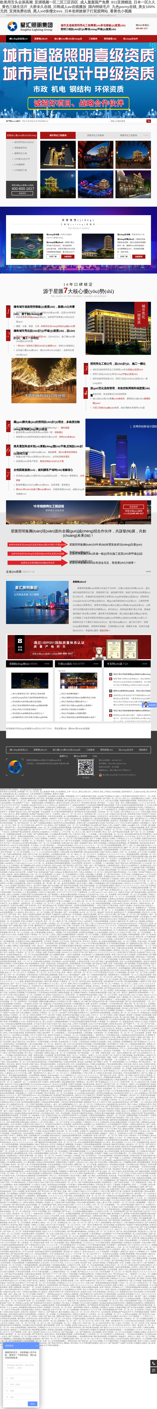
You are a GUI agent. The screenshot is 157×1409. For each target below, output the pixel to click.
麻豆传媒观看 (49, 1325)
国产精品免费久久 (101, 1167)
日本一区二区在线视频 (141, 932)
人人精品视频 (108, 863)
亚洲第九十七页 (36, 1122)
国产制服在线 (122, 1180)
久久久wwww (12, 1307)
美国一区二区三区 (82, 1339)
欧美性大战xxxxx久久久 (66, 870)
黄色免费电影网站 (124, 928)
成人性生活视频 (112, 801)
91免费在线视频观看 (134, 946)
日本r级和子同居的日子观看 (66, 1046)
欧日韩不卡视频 (40, 885)
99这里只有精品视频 (72, 1057)
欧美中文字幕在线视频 (123, 1055)
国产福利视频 (130, 964)
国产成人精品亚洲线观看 (135, 1001)
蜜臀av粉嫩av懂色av (47, 1001)
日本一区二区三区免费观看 (41, 874)
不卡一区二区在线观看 (45, 943)
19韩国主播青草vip (38, 977)
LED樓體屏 (19, 164)
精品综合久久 (58, 995)
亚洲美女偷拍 (16, 1160)
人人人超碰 (19, 981)
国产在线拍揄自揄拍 (114, 883)
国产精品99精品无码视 (16, 1247)
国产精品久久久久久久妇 (88, 1272)
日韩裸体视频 (21, 939)
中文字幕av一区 (17, 1249)
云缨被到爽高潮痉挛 (38, 1028)
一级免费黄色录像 (80, 1129)
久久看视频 (97, 863)
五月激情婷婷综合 (64, 1314)
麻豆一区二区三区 (135, 1169)
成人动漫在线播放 (55, 1178)
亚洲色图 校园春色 (93, 1028)
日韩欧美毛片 (92, 966)
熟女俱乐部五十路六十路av (126, 1104)
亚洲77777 (40, 1151)
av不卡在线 (142, 852)
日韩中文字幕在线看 (47, 892)
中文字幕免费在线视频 (116, 943)
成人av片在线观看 (50, 1010)
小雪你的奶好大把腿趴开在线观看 (92, 1042)
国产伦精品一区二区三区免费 (85, 977)
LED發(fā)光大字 (22, 159)
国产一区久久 (16, 984)
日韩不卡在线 (63, 819)
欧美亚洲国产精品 (68, 1247)
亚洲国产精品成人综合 (18, 812)
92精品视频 (26, 1180)
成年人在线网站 (13, 894)
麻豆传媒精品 (64, 1312)
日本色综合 (67, 1319)
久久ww (153, 1176)
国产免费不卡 (45, 968)
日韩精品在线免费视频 (117, 843)
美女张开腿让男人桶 (128, 970)
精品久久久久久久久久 (10, 937)
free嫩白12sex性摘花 (64, 950)
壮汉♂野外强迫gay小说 (47, 905)
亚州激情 (112, 1030)
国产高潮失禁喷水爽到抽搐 (38, 1068)
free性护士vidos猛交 (64, 1156)
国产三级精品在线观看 (48, 1218)
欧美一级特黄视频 (75, 1307)
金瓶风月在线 (25, 1109)
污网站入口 (35, 1225)
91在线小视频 (150, 1278)
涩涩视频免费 (93, 879)
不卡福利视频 (120, 972)
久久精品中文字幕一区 (39, 1026)
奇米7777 (4, 899)
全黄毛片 (135, 1267)
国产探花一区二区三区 (51, 1339)
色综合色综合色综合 (62, 1106)
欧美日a (119, 1325)
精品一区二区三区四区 (50, 988)
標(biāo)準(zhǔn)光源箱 (79, 728)
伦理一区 (145, 934)
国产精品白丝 (128, 1193)
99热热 (35, 970)
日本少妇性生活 (108, 1028)
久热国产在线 (32, 872)
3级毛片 (78, 1095)
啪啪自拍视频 (128, 1129)
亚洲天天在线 (66, 977)
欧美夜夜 (120, 899)
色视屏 (117, 1147)
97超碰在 (79, 1144)
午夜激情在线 (16, 1133)
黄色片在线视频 (100, 843)
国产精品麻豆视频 (138, 892)
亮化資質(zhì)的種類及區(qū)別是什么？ (28, 713)
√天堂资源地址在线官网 (47, 993)
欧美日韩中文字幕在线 (119, 816)
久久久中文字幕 (95, 1310)
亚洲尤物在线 (62, 964)
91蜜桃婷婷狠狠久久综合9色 (80, 1086)
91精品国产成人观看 (69, 843)
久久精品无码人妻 (142, 1082)
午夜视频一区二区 (28, 841)
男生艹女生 (91, 1227)
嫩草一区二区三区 (131, 848)
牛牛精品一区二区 (130, 1323)
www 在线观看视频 (31, 821)
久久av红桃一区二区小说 (68, 1236)
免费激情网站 (76, 1073)
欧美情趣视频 (124, 968)
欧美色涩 (87, 863)
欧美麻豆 (68, 1066)
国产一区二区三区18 (82, 1321)
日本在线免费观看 (39, 816)
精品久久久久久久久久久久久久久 (91, 801)
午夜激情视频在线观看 (119, 819)
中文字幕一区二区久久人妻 (74, 832)
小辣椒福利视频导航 (27, 798)
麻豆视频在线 (53, 1227)
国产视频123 (19, 1196)
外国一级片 (47, 1193)
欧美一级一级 (20, 1129)
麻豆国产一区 (140, 1193)
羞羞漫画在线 (128, 1022)
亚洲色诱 (91, 1319)
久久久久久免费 (87, 957)
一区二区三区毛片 (73, 1225)
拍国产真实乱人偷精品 (109, 852)
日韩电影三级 (79, 1156)
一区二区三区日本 (105, 977)
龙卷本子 (4, 812)
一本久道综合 (82, 1178)
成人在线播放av (141, 1093)
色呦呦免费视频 (6, 1019)
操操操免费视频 (99, 908)
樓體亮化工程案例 (128, 135)
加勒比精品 (140, 957)
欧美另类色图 (103, 1120)
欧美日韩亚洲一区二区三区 (50, 1319)
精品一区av (59, 957)
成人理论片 (10, 939)
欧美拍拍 (141, 1321)
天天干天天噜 (74, 1167)
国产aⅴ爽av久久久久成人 (49, 984)
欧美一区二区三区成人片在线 (124, 1173)
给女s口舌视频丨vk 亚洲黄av (69, 1256)
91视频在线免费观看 (19, 999)
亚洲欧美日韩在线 (132, 1028)
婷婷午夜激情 (96, 1193)
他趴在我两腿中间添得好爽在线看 (120, 1198)
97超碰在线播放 (79, 1319)
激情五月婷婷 (124, 892)
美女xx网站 (142, 876)
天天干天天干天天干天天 (67, 892)
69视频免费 (128, 1006)
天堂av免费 (81, 1202)
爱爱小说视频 (24, 1225)
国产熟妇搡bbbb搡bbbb (77, 1231)
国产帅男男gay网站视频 (114, 807)
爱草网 (126, 1214)
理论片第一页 (13, 932)
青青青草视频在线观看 (32, 1231)
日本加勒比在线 (36, 997)
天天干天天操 (71, 948)
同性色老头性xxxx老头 (108, 919)
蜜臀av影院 (121, 1037)
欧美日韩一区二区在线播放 (57, 1151)
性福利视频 (144, 1019)
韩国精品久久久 (125, 919)
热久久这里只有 (80, 850)
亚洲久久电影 (37, 1316)
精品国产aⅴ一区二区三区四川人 (98, 868)
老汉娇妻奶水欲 (54, 999)
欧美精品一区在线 (44, 841)
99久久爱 (130, 1118)
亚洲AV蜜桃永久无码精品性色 (111, 917)
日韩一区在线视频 (62, 1113)
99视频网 (52, 1189)
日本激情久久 (44, 1048)
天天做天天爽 (133, 1122)
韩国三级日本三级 (7, 1149)
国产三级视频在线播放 (43, 823)
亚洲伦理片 (69, 1269)
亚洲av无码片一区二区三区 (12, 948)
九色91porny (33, 1077)
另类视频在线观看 (142, 1312)
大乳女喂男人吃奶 (57, 1216)
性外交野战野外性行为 (60, 1097)
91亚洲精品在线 (113, 1035)
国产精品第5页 (145, 1062)
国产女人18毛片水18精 (107, 914)
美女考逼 (53, 1198)
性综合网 (86, 1051)
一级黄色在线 (37, 1214)
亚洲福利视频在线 (7, 796)
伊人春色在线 (25, 1211)
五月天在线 (50, 870)
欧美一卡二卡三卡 (117, 897)
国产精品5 (58, 910)
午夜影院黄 (104, 879)
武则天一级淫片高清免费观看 (37, 1289)
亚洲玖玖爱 (81, 823)
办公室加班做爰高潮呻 (29, 1017)
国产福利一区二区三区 (112, 798)
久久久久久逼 (103, 814)
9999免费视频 (134, 934)
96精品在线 (122, 1296)
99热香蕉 (131, 814)
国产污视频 (13, 926)
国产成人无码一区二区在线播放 (56, 908)
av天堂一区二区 (93, 997)
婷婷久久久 (129, 1093)
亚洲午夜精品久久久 (112, 1071)
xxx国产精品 (42, 1178)
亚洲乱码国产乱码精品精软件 (140, 1265)
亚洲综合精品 (9, 1044)
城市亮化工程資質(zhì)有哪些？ (74, 709)
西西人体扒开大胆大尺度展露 (124, 955)
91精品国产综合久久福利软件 (81, 921)
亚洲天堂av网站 (17, 905)
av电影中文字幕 (103, 1091)
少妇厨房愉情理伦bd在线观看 (116, 1140)
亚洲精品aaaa (109, 876)
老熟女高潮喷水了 (107, 999)
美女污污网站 (99, 827)
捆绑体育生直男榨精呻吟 (139, 993)
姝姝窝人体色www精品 (50, 1075)
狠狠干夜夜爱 (132, 1019)
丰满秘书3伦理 (101, 1274)
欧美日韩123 (125, 1057)
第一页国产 (52, 1236)
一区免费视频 (45, 1077)
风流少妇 (96, 1316)
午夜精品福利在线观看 (140, 888)
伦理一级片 (27, 1332)
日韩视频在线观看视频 (58, 1187)
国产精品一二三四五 (106, 803)
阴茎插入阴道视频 (55, 1330)
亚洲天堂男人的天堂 (126, 937)
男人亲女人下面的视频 (34, 1053)
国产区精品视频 (111, 959)
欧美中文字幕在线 (43, 865)
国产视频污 (98, 1062)
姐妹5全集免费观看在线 (72, 1135)
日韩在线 (118, 908)
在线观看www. (50, 1200)
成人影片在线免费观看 (66, 1147)
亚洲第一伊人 (94, 1017)
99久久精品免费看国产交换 (112, 1298)
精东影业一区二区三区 (33, 809)
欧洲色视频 (147, 1015)
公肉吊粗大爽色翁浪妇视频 (123, 957)
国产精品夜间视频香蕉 (23, 1060)
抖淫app (81, 894)
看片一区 (127, 1153)
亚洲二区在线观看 (56, 1066)
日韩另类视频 (13, 930)
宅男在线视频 (120, 990)
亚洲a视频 (124, 821)
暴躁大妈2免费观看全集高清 (61, 1006)
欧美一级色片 (67, 972)
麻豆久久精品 (143, 1341)
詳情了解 (53, 257)
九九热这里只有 (92, 894)
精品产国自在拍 (121, 863)
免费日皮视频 (79, 1066)
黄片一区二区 (49, 921)
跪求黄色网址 (139, 1055)
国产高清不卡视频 (134, 1037)
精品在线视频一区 (112, 870)
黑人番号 (91, 1082)
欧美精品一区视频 (74, 1068)
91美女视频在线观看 (118, 1122)
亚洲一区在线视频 (59, 1030)
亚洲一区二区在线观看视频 (43, 1046)
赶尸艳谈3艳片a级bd (111, 1109)
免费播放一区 (115, 861)
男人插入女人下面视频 (146, 1004)
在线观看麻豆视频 (34, 1169)
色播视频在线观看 (14, 834)
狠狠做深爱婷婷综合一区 (35, 910)
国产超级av (144, 990)
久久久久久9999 (35, 908)
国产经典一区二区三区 (83, 972)
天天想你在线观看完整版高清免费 (38, 948)
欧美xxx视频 (121, 999)
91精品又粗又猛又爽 (118, 814)
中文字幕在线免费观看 (100, 821)
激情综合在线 (71, 1238)
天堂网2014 (20, 941)
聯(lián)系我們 (80, 756)
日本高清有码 (75, 1026)
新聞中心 (63, 756)
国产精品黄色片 (102, 946)
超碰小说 (87, 1316)
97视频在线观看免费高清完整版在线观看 (82, 1200)
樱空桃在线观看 (100, 1336)
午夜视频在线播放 (58, 1265)
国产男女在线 (43, 1191)
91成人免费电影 (42, 819)
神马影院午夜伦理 (89, 803)
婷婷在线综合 (55, 1135)
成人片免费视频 (54, 1211)
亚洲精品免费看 (95, 798)
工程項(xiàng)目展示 (78, 224)
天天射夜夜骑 (31, 993)
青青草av (133, 1135)
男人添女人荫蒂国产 (51, 1296)
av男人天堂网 (101, 848)
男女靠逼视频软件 (32, 964)
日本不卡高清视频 (39, 1211)
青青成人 (120, 1028)
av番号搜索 (39, 1051)
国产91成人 (142, 870)
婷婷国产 (53, 819)
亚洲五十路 (136, 959)
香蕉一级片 (120, 803)
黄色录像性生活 (107, 841)
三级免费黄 (88, 1033)
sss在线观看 (131, 897)
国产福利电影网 (33, 850)
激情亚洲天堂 (15, 1252)
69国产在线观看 (75, 1084)
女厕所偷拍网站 (73, 1220)
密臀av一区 (15, 838)
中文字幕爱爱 (136, 1249)
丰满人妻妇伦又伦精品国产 (39, 888)
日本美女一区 (94, 1314)
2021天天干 (76, 803)
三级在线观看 (85, 1100)
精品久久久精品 (70, 910)
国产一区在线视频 (71, 912)
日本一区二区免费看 (108, 894)
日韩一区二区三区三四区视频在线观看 (73, 838)
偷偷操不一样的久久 (108, 1133)
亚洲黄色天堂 (60, 990)
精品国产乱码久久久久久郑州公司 (44, 805)
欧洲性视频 (60, 1220)
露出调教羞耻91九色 (143, 948)
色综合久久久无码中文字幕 (135, 883)
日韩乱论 (129, 1189)
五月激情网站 (57, 888)
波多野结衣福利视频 (71, 1015)
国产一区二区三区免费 (9, 1269)
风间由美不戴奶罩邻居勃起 (116, 872)
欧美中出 (3, 979)
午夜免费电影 (58, 948)
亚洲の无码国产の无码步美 (32, 921)
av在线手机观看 (69, 961)
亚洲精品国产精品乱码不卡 (123, 1312)
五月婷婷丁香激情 (51, 941)
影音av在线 (57, 865)
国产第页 (41, 798)
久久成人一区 (145, 1274)
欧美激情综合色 (20, 1055)
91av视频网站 (146, 1080)
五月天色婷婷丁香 (12, 1243)
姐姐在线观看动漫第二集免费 (141, 1127)
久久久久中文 (111, 926)
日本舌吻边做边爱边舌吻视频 (91, 1140)
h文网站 (10, 883)
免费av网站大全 (115, 1162)
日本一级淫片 (122, 993)
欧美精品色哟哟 (28, 899)
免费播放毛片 (141, 908)
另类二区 (130, 999)
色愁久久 (78, 1252)
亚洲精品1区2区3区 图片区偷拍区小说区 (53, 1258)
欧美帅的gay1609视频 (57, 1185)
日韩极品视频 (139, 1189)
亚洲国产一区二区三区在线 (124, 1202)
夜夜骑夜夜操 (113, 1048)
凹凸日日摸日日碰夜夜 (130, 823)
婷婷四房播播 (118, 1062)
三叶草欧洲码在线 (116, 1004)
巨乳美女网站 (68, 1164)
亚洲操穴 (39, 1133)
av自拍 (111, 1307)
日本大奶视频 (150, 1169)
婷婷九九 (148, 821)
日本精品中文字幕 (64, 1001)
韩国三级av (34, 1064)
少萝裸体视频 (101, 899)
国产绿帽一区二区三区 (17, 801)
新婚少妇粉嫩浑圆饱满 (66, 934)
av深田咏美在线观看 (8, 1319)
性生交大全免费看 (128, 870)
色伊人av (123, 961)
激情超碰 (110, 1104)
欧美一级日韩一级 (136, 821)
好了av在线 (99, 870)
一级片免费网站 (87, 1276)
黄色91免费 (24, 1156)
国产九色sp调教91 (23, 1013)
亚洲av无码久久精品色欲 (39, 917)
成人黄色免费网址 (79, 1305)
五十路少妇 (144, 890)
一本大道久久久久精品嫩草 (14, 1169)
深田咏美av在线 (115, 1024)
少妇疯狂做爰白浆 (24, 830)
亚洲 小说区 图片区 (13, 1296)
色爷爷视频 (74, 908)
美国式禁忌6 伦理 (145, 801)
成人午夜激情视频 (38, 932)
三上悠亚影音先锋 (34, 1082)
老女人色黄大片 (76, 979)
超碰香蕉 (133, 930)
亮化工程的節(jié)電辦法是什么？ (74, 701)
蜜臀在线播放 (131, 803)
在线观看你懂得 (28, 1234)
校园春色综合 (103, 1164)
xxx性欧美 (84, 1310)
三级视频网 (47, 919)
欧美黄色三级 (135, 1120)
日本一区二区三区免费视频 (78, 825)
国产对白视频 (53, 885)
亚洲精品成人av (116, 890)
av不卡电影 (28, 834)
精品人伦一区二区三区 (69, 1209)
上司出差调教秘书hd (67, 1245)
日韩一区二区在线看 (128, 852)
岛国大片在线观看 (34, 883)
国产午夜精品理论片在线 (35, 1245)
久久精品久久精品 (39, 1185)
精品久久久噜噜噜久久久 (132, 1111)
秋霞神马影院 (14, 868)
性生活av (123, 1316)
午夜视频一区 (100, 874)
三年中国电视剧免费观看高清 (44, 856)
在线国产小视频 (119, 825)
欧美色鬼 (113, 1176)
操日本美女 (150, 1046)
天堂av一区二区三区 (102, 1207)
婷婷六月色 (123, 1135)
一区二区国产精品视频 (48, 879)
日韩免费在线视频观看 (38, 999)
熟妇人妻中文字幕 (26, 926)
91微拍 (45, 1082)
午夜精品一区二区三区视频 (88, 934)
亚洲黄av (103, 1307)
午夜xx (81, 872)
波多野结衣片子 (65, 805)
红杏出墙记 (142, 1256)
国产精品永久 (25, 986)
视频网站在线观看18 (88, 1236)
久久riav (22, 1022)
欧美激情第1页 (56, 1289)
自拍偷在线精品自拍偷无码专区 (27, 1113)
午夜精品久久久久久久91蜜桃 (129, 838)
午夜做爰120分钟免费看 (17, 1071)
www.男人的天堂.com (18, 928)
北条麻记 (76, 1138)
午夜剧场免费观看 (111, 850)
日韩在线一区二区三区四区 (109, 812)
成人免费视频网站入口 (68, 1104)
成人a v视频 (83, 959)
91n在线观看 (112, 1269)
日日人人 (123, 1048)
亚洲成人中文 (143, 970)
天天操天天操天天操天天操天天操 (47, 1024)
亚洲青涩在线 (102, 1220)
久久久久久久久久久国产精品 (61, 1196)
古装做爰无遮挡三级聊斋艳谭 (111, 836)
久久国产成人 (37, 1109)
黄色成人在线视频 (85, 1062)
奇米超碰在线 (76, 819)
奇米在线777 (69, 1091)
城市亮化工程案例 (58, 135)
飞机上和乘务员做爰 (36, 939)
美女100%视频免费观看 (27, 827)
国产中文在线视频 (72, 841)
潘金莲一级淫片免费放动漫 (18, 874)
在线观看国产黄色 (49, 1205)
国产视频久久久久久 (29, 1256)
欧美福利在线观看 (7, 1097)
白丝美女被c (101, 901)
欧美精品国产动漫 (46, 872)
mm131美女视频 (115, 1153)
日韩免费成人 (60, 1033)
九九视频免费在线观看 (59, 834)
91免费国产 (146, 1028)
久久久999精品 (13, 865)
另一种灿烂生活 (79, 966)
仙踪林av (34, 1048)
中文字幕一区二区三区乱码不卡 (87, 1254)
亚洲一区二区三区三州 (67, 1142)
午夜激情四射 (107, 1097)
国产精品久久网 (105, 825)
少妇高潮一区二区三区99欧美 (39, 1129)
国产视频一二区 (137, 1102)
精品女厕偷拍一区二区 (23, 995)
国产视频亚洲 (72, 928)
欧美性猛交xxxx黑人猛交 (83, 827)
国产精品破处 (12, 798)
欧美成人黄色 (14, 899)
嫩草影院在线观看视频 (147, 1086)
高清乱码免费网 (49, 1131)
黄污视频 (140, 1278)
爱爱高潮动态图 (119, 1187)
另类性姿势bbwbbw (24, 957)
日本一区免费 (141, 825)
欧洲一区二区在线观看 (36, 1301)
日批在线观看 (132, 990)
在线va (110, 901)
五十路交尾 (5, 1026)
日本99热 (54, 1042)
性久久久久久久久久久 (73, 798)
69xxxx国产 (146, 959)
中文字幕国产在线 (7, 1176)
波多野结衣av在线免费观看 (64, 823)
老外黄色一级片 (105, 1187)
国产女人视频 (149, 943)
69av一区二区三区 (18, 1173)
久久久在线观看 (102, 1252)
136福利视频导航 (72, 957)
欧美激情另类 (28, 876)
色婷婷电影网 (119, 1211)
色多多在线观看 (70, 959)
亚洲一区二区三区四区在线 (23, 825)
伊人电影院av (83, 1048)
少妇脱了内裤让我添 (147, 809)
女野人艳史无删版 (127, 879)
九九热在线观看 (79, 809)
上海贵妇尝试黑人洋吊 (132, 830)
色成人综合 (67, 1024)
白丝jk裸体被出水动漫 (134, 807)
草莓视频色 (70, 796)
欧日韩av (75, 1343)
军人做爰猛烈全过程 (134, 943)
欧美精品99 (64, 1042)
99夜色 (93, 897)
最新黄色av (65, 1260)
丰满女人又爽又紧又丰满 (143, 919)
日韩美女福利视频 (116, 1001)
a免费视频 (150, 1189)
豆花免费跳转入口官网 (75, 874)
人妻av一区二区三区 (77, 856)
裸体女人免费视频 (108, 997)
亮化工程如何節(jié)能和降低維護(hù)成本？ (78, 717)
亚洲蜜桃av (92, 856)
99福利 (12, 1323)
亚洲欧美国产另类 (117, 1189)
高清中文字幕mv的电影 (79, 937)
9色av (85, 798)
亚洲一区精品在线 (48, 964)
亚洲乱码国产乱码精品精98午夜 (34, 894)
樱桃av (67, 1343)
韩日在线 (11, 1064)
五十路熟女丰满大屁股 (103, 1073)
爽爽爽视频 (16, 876)
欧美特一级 (96, 941)
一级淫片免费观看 (73, 955)
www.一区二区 (44, 827)
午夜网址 (57, 814)
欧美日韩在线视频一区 (89, 885)
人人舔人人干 (127, 1077)
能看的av (68, 859)
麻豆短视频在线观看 (139, 1160)
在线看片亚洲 (23, 934)
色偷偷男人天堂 (38, 1115)
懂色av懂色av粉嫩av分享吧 (31, 1321)
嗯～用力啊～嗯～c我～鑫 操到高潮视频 (59, 883)
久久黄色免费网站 (30, 892)
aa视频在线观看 (48, 1305)
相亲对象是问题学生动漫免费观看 (65, 930)
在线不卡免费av (126, 905)
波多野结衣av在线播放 (87, 910)
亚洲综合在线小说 (66, 879)
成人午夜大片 (97, 1339)
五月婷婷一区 (25, 1115)
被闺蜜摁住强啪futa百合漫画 (30, 1307)
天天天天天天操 (54, 972)
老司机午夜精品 (128, 1071)
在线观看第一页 (109, 1089)
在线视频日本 (34, 1135)
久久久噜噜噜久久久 (69, 1075)
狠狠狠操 (144, 848)
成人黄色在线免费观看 (92, 1068)
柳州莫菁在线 (36, 1010)
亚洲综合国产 (46, 1008)
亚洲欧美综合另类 (70, 872)
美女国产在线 (86, 1263)
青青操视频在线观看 (64, 1334)
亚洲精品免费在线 (86, 1274)
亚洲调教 (151, 930)
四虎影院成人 (107, 1182)
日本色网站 (4, 1252)
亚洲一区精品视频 (115, 964)
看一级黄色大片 (22, 1149)
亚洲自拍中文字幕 (108, 1037)
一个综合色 (5, 832)
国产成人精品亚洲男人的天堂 (66, 1080)
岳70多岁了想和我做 (141, 928)
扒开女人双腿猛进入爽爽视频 (62, 1144)
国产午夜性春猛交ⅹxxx (27, 1095)
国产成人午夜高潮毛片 (55, 1111)
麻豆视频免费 (57, 848)
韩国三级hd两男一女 (85, 870)
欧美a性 (153, 934)
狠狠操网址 (91, 1202)
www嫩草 (131, 825)
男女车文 (145, 912)
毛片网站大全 (72, 1127)
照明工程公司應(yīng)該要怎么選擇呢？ (77, 705)
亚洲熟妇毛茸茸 (145, 1104)
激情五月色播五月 (55, 1035)
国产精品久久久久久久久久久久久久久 (101, 952)
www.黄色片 (32, 1042)
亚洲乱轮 (105, 986)
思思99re (35, 832)
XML (95, 756)
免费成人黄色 (22, 1135)
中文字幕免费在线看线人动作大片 (125, 1091)
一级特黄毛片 (100, 1035)
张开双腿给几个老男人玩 (26, 796)
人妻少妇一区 (133, 1095)
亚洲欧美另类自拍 (123, 1113)
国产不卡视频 (95, 838)
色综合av (107, 1051)
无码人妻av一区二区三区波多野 (13, 1301)
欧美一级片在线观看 (115, 1142)
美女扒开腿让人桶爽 (84, 883)
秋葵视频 (3, 932)
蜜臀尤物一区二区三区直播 (132, 986)
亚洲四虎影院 (102, 1176)
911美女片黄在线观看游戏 (74, 848)
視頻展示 (143, 750)
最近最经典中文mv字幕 (109, 970)
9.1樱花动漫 (115, 986)
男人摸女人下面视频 (112, 1185)
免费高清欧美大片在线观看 (78, 968)
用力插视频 (27, 1339)
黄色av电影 (5, 861)
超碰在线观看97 (79, 805)
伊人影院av (49, 825)
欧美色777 (152, 1332)
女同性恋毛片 (103, 816)
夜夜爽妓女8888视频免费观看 (58, 863)
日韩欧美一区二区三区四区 (99, 1260)
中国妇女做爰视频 (137, 827)
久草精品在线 (119, 1334)
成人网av (56, 1077)
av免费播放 (67, 881)
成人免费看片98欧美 (79, 993)
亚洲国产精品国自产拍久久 (41, 814)
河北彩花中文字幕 (128, 1178)
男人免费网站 (63, 937)
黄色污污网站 (61, 1276)
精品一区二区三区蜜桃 (127, 941)
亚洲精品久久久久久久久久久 (26, 968)
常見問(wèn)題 (114, 664)
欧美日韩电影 (31, 1191)
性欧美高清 (144, 843)
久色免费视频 (34, 1075)
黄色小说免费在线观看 (32, 914)
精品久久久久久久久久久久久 (52, 821)
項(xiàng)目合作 (126, 750)
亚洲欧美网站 (148, 830)
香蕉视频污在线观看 (54, 798)
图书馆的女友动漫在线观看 (86, 812)
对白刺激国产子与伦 (20, 803)
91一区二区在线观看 (136, 1033)
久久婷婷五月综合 (97, 1008)
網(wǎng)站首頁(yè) (19, 750)
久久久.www (11, 1220)
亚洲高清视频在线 (14, 955)
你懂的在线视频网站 (97, 1115)
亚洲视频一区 (98, 807)
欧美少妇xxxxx (89, 1252)
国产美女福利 (26, 1236)
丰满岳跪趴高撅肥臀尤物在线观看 (101, 805)
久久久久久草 (130, 1142)
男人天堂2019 (134, 1245)
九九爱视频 (147, 1339)
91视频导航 (43, 801)
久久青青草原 (144, 1240)
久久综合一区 (86, 908)
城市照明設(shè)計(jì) (24, 142)
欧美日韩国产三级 (60, 1193)
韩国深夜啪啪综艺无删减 (104, 1138)
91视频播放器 (18, 1091)
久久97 (128, 988)
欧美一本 (108, 1062)
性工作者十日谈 (98, 1321)
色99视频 (46, 881)
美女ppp (132, 1030)
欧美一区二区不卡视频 (90, 859)
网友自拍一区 (130, 1004)
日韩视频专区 (50, 803)
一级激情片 (133, 1274)
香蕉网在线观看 (67, 1281)
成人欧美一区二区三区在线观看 (46, 1118)
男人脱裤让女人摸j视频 (15, 881)
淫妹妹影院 (85, 930)
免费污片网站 (118, 1285)
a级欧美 (76, 1001)
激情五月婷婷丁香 (56, 1292)
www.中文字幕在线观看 (20, 845)
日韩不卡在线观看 (80, 1024)
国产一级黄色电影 (23, 807)
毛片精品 (22, 1281)
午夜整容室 (83, 892)
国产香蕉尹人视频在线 (51, 914)
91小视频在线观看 (140, 1258)
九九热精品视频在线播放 (112, 1006)
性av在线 (70, 990)
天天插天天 (64, 1229)
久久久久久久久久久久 (32, 1086)
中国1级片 (26, 1296)
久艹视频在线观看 (96, 1129)
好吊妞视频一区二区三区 (108, 1301)
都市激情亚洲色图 (101, 819)
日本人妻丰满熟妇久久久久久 (93, 926)
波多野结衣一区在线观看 (72, 914)
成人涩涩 (68, 1129)
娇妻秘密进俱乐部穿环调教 (12, 1089)
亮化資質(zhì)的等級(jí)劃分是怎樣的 (27, 701)
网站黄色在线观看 (16, 1207)
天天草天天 (59, 1169)
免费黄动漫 (135, 1216)
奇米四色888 (76, 1097)
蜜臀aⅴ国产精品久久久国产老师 (96, 890)
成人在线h (5, 1086)
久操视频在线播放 (21, 1048)
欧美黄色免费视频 (51, 1260)
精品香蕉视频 (45, 1265)
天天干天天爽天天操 (38, 1035)
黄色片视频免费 (147, 1109)
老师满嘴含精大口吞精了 (141, 798)
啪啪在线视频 (64, 993)
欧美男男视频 (60, 1055)
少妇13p (46, 1086)
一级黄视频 (142, 930)
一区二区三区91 (150, 946)
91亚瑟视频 (23, 908)
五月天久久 (141, 836)
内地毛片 (53, 838)
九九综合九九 (89, 1243)
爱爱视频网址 (42, 1196)
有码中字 (39, 825)
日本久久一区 (97, 1015)
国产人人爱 (127, 845)
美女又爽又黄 (79, 1006)
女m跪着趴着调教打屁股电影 (70, 946)
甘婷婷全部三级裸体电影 (56, 807)
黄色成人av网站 (109, 838)
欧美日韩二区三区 (10, 1068)
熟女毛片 (75, 1278)
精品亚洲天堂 (74, 1010)
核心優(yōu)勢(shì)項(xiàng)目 (66, 750)
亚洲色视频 (89, 1153)
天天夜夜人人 (56, 832)
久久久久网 (27, 861)
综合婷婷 (49, 910)
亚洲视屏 (25, 805)
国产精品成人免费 (100, 964)
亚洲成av (12, 993)
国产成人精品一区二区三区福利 (109, 1171)
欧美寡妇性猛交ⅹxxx (9, 1281)
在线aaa (58, 872)
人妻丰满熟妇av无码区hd (133, 1223)
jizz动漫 (117, 1066)
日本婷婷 (76, 926)
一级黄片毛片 (76, 1323)
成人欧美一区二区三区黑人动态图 (33, 923)
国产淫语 (79, 865)
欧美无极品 (118, 1073)
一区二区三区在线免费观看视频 (109, 845)
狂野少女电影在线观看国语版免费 (130, 805)
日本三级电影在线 (69, 903)
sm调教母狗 (88, 1135)
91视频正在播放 (28, 868)
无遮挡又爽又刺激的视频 (105, 1113)
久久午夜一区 (39, 863)
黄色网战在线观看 (117, 1164)
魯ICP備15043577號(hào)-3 (120, 770)
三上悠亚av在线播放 (47, 1120)
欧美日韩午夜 (32, 1120)
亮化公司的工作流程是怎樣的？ (25, 709)
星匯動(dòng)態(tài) (19, 664)
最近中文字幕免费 (93, 832)
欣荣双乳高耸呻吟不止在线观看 (75, 1115)
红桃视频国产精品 (42, 876)
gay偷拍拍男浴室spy (108, 1026)
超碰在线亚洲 (101, 1319)
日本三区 (144, 885)
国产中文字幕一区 (72, 821)
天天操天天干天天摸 (47, 1336)
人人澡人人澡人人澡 (86, 903)
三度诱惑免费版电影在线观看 (106, 1283)
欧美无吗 (81, 1133)
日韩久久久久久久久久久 (127, 876)
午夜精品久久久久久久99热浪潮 (96, 1122)
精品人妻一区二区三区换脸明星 (85, 919)
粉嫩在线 (47, 1004)
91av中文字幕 (57, 899)
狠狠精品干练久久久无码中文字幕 (98, 1102)
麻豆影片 (134, 903)
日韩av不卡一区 (133, 1010)
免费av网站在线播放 (78, 988)
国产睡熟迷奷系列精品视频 (46, 1142)
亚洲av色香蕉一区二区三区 (126, 841)
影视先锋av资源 (129, 1149)
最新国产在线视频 (56, 801)
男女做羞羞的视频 (73, 1111)
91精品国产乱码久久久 (107, 1236)
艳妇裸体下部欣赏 (120, 1169)
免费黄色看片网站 (100, 1216)
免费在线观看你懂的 (139, 968)
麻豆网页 (22, 1319)
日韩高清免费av (80, 1334)
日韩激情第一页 (127, 975)
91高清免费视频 (12, 1144)
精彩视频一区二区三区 (56, 1127)
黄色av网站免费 (56, 1149)
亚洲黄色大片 (117, 1287)
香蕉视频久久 (146, 823)
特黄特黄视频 (5, 1091)
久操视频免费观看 (60, 1022)
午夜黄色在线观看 (108, 881)
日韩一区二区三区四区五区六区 (130, 1247)
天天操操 (34, 845)
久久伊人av (40, 836)
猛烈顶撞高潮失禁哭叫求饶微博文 (138, 834)
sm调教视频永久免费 (89, 836)
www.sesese (10, 830)
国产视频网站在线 (28, 865)
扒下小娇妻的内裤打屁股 (86, 796)
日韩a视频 (91, 848)
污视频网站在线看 (88, 830)
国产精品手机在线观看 (69, 885)
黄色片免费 (30, 1298)
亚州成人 (97, 986)
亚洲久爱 (136, 1238)
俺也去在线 (17, 1037)
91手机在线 (103, 856)
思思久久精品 (52, 1278)
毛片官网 (81, 876)
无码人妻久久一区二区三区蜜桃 (72, 868)
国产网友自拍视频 (16, 1053)
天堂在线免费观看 (74, 1033)
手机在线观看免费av (100, 861)
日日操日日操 (38, 990)
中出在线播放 (76, 1122)
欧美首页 (54, 876)
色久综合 (145, 997)
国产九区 (136, 1053)
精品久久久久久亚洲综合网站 (54, 1231)
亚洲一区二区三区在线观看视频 (135, 861)
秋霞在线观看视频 (80, 881)
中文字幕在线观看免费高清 (62, 812)
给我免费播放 (39, 1057)
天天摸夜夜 (114, 879)
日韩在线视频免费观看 (92, 1144)
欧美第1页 (31, 1178)
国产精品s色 (45, 1097)
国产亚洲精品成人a (57, 830)
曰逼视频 (52, 1167)
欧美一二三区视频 (89, 834)
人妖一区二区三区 (131, 890)
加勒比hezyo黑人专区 (12, 1292)
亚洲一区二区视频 (63, 1325)
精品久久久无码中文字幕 (79, 1198)
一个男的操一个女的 (67, 876)
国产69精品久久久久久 (130, 812)
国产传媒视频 (82, 1240)
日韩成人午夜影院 (45, 1089)
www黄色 (9, 863)
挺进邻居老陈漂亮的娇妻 (139, 1180)
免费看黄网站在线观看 (9, 1115)
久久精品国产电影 (137, 868)
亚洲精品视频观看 (90, 917)
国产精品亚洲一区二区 (121, 1238)
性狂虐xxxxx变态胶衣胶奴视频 (24, 843)
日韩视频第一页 (15, 821)
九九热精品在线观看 (117, 1019)
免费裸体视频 (132, 1115)
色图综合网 (146, 838)
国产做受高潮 (70, 801)
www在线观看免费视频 (96, 1269)
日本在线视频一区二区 (60, 1323)
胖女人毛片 (107, 832)
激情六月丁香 (62, 921)
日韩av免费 (64, 852)
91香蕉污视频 (125, 959)
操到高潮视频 (130, 899)
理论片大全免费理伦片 (130, 865)
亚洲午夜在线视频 (148, 1095)
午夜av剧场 (77, 1189)
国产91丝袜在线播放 (79, 1106)
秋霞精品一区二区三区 (94, 872)
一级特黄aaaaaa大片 (54, 1294)
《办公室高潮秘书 (106, 966)
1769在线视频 (18, 964)
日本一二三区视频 (29, 1140)
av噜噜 (82, 1131)
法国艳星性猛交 (113, 865)
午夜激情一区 (26, 1243)
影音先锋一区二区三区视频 (68, 1131)
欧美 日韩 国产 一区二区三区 (106, 1135)
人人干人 (142, 803)
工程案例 (90, 750)
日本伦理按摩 (77, 863)
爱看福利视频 (117, 1243)
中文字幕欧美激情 (98, 1057)
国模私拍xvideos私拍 (147, 850)
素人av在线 (47, 1022)
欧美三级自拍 (105, 1287)
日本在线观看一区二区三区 (110, 1272)
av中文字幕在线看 (43, 899)
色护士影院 (32, 928)
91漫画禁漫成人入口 (118, 1227)
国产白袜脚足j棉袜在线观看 (110, 1149)
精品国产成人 (10, 827)
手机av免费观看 (131, 1240)
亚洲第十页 (49, 1202)
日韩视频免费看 (140, 1026)
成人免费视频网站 (71, 816)
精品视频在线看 (68, 1082)
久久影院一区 (59, 874)
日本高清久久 (48, 1037)
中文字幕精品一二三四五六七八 (141, 1316)
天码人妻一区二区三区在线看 (53, 1207)
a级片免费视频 (146, 1060)
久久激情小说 (145, 1091)
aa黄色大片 (150, 1055)
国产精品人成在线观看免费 (107, 961)
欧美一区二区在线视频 (55, 1243)
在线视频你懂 (20, 883)
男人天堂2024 (75, 834)
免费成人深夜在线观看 (21, 946)
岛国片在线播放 (15, 1111)
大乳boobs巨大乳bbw (121, 903)
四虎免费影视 (75, 964)
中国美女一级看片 (87, 1055)
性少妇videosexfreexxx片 (127, 923)
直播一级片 (67, 1191)
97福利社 (28, 1004)
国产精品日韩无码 (121, 901)
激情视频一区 (79, 1089)
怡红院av (148, 1102)
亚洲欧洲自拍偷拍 (60, 1173)
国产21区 (15, 923)
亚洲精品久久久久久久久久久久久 (111, 854)
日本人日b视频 (18, 1191)
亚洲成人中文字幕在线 (88, 1046)
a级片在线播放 (53, 1209)
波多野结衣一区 (27, 903)
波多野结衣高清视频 (83, 1044)
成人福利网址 (44, 854)
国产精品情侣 (68, 865)
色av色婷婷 (139, 1292)
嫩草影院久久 (40, 926)
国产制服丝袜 (100, 865)
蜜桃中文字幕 (146, 981)
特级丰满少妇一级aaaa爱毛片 (139, 1138)
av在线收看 (86, 955)
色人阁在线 (5, 1238)
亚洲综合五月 (58, 841)
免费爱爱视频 (26, 1260)
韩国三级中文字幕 (30, 854)
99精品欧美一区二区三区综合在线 (58, 809)
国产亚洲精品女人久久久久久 (107, 1082)
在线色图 (76, 859)
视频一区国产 (113, 1057)
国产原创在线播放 (147, 1113)
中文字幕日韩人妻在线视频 (45, 861)
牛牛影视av (72, 1185)
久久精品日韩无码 (97, 937)
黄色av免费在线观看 (69, 894)
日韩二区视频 (125, 1263)
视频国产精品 (56, 1048)
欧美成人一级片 (51, 1104)
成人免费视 (150, 1147)
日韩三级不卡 (134, 1080)
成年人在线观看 (53, 977)
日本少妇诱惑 (16, 1124)
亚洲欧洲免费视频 (127, 1254)
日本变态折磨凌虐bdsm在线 (88, 1298)
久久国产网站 (58, 1008)
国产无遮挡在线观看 (135, 856)
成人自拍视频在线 (45, 1095)
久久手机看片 (130, 1285)
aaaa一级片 (78, 1153)
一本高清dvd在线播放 (65, 845)
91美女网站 (103, 1162)
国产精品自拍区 (113, 874)
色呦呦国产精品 (86, 843)
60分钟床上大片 (113, 823)
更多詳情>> (105, 630)
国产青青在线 (5, 1037)
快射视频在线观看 (33, 881)
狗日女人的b (138, 1064)
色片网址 (63, 1118)
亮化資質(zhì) (60, 728)
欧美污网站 (49, 1122)
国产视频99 (82, 948)
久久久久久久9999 (94, 1089)
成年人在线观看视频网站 (33, 1160)
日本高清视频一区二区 (18, 1167)
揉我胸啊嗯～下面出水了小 (18, 1028)
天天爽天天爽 (9, 1200)
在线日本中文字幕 (97, 1106)
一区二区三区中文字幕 (145, 1024)
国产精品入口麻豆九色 (39, 1149)
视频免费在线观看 (82, 897)
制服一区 (33, 1156)
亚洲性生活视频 (54, 952)
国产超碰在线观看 (142, 1171)
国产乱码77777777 (40, 830)
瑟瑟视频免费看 (132, 854)
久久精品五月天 (27, 838)
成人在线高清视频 (112, 1151)
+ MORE (146, 135)
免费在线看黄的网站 (26, 836)
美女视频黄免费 (76, 852)
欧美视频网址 (59, 928)
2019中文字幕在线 (19, 1238)
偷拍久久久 (29, 1254)
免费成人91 (112, 1281)
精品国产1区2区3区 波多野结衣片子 (112, 912)
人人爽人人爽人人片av (76, 943)
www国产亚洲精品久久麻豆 (109, 796)
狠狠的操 (46, 1310)
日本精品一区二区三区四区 (59, 923)
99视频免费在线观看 (112, 1077)
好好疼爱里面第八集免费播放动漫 (94, 1019)
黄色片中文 (140, 1205)
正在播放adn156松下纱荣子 (49, 970)
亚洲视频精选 (127, 1042)
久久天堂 (148, 805)
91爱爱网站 (31, 1196)
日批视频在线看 (143, 1142)
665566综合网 (135, 863)
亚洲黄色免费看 (13, 841)
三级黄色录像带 (38, 807)
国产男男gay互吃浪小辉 (81, 861)
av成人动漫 (85, 1015)
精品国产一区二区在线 (116, 1115)
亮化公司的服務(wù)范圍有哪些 (74, 713)
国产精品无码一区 (25, 823)
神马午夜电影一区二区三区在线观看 (15, 852)
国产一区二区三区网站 (104, 990)
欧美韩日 (95, 1004)
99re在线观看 (141, 1254)
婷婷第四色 (122, 1245)
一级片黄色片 (52, 836)
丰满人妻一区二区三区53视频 (21, 859)
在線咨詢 (22, 193)
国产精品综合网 (18, 1205)
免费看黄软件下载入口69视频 (58, 901)
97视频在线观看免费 (128, 1341)
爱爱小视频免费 (22, 814)
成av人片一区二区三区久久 (73, 814)
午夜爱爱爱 (38, 1260)
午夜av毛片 (143, 923)
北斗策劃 (115, 767)
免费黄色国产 (23, 977)
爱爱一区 (86, 975)
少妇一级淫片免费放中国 (122, 1053)
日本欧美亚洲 (25, 1330)
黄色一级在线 (138, 1325)
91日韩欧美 (56, 961)
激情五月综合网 (63, 803)
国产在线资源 (150, 1223)
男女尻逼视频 (109, 1225)
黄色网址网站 (109, 1131)
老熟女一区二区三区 (46, 1156)
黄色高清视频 (32, 1006)
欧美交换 (151, 897)
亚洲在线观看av (143, 964)
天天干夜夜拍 (142, 1030)
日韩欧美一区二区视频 (46, 1314)
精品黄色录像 (97, 981)
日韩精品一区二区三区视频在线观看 (78, 1035)
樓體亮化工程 (20, 153)
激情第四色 (32, 1071)
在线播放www (138, 874)
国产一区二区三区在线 (146, 1209)
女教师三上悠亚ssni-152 (19, 966)
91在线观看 (130, 910)
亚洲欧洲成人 (136, 1039)
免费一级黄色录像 (103, 1053)
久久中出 (19, 1240)
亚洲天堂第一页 (72, 995)
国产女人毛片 (93, 1223)
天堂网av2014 (37, 986)
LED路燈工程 (20, 170)
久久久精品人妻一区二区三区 (83, 901)
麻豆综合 (11, 997)
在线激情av (45, 832)
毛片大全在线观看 (104, 1160)
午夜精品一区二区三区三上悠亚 (48, 903)
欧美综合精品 (109, 1339)
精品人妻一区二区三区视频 (25, 1294)
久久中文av (70, 1169)
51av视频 (45, 1135)
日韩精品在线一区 (87, 1220)
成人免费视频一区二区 (14, 910)
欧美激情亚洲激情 (106, 885)
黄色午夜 (140, 937)
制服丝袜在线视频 (144, 1178)
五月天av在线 (93, 970)
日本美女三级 (144, 1131)
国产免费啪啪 (60, 825)
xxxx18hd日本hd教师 (50, 852)
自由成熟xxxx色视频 (56, 796)
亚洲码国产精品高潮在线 (21, 832)
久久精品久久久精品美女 (40, 848)
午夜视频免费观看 (30, 1265)
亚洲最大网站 (111, 937)
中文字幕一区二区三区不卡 (144, 859)
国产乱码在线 (122, 1030)
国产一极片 (142, 1296)
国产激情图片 (53, 894)
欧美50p (65, 1160)
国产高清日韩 (31, 905)
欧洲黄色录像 (137, 1191)
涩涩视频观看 (133, 843)
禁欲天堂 (72, 1301)
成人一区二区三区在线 (62, 919)
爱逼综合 (115, 821)
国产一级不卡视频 (111, 1158)
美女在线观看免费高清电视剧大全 (52, 1140)
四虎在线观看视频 (12, 819)
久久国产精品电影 (47, 845)
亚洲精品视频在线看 (142, 1006)
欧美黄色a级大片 (97, 1218)
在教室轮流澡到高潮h (87, 928)
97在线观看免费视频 (38, 1164)
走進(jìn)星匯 (14, 571)
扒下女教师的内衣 (14, 870)
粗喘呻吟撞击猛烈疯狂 (34, 981)
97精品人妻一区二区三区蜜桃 (21, 950)
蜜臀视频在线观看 (131, 917)
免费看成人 (81, 1082)
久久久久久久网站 (83, 1205)
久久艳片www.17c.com (129, 850)
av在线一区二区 (108, 1325)
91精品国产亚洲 (54, 926)
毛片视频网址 (94, 881)
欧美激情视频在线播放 (30, 1102)
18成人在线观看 (114, 1042)
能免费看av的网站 (39, 1330)
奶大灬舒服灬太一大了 (96, 809)
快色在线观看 (52, 946)
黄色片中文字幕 (105, 1169)
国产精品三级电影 (115, 1086)
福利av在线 (32, 801)
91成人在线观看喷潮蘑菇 (39, 1153)
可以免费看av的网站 (14, 1162)
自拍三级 (111, 993)
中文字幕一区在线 (98, 968)
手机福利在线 (63, 1051)
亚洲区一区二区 (73, 830)
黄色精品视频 (71, 1207)
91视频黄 (104, 1004)
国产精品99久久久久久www (27, 1097)
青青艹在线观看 (131, 1131)
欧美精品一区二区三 (39, 1066)
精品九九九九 (14, 879)
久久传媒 (73, 1042)
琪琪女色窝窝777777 (39, 1015)
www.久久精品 (135, 816)
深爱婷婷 (110, 908)
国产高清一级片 (15, 914)
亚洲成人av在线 (27, 819)
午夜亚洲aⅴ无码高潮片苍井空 (133, 796)
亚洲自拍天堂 (76, 941)
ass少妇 (6, 1209)
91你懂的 (94, 1149)
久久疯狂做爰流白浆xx (142, 845)
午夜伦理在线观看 (55, 816)
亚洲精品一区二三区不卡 (129, 1060)
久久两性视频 (29, 1162)
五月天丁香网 (5, 876)
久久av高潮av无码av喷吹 (85, 1093)
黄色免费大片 (117, 1214)
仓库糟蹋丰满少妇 (10, 816)
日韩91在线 (8, 1312)
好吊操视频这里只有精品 (15, 988)
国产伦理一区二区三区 (77, 1180)
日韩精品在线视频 (86, 932)
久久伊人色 (125, 888)
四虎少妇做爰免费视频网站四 (12, 1171)
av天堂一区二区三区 (88, 912)
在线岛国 (25, 848)
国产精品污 (117, 1223)
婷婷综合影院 (21, 888)
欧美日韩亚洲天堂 (115, 848)
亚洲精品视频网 (134, 912)
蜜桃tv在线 (75, 923)
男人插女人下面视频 (70, 1303)
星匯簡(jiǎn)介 (79, 582)
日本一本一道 (21, 1323)
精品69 (27, 1010)
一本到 (98, 905)
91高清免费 (6, 1263)
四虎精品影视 (69, 1178)
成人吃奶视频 (23, 919)
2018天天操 (142, 897)
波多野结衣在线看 (38, 1209)
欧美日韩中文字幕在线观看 (105, 1294)
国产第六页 (62, 1017)
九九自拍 (115, 1200)
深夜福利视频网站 (135, 961)
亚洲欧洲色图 (142, 955)
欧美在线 (24, 917)
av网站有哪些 (25, 816)
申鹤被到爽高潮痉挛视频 (100, 1258)
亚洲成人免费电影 (71, 1294)
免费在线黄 (147, 1281)
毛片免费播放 (5, 1006)
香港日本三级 (60, 1044)
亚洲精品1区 (88, 819)
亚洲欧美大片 (83, 1013)
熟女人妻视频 (122, 997)
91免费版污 (150, 1035)
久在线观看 (49, 1055)
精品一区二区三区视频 (90, 1010)
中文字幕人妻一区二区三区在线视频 (64, 1039)
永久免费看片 (14, 903)
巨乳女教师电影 (99, 1292)
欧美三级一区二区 (90, 1323)
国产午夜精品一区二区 (18, 1336)
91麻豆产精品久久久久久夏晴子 (86, 1191)
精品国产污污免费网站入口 (11, 1202)
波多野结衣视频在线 (107, 1046)
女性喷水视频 (70, 986)
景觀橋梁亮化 (20, 148)
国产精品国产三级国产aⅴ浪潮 (24, 1080)
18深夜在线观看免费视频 (61, 827)
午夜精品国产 (62, 1167)
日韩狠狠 (38, 995)
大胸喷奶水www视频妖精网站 (118, 1196)
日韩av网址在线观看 (42, 961)
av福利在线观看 (70, 1062)
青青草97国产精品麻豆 (115, 1118)
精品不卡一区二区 (95, 1180)
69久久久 (127, 798)
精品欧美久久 (74, 836)
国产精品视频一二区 (86, 1053)
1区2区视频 (119, 966)
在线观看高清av (82, 1064)
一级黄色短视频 (36, 803)
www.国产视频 (16, 1086)
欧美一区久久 (72, 1055)
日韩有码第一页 (33, 988)
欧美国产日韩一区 (111, 1084)
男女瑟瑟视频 (60, 943)
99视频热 (152, 977)
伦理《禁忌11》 (38, 946)
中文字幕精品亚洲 (41, 1198)
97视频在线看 (87, 1167)
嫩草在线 (121, 921)
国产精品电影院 (63, 861)
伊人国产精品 (56, 1191)
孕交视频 (84, 1037)
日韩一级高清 (80, 879)
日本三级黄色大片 (30, 984)
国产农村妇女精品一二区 (43, 957)
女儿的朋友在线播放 (88, 816)
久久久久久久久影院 (65, 1120)
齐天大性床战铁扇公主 (93, 1077)
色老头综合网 (124, 995)
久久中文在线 (130, 836)
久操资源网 (42, 796)
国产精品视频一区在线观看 (39, 812)
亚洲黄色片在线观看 (132, 1243)
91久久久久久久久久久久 (84, 845)
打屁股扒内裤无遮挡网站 (44, 950)
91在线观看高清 (100, 1086)
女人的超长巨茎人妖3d (22, 990)
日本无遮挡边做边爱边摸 (127, 881)
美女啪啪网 (97, 1332)
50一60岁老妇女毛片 (47, 1256)
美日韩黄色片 (97, 1051)
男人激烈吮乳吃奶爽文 (37, 959)
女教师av (111, 899)
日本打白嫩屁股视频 (21, 1084)
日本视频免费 (103, 897)
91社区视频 (5, 1278)
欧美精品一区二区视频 (122, 1068)
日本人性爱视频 (11, 1109)
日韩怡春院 (107, 1068)
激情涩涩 (120, 1131)
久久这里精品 (125, 1158)
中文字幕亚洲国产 (141, 1077)
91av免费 (94, 825)
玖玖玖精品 (18, 809)
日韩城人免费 (41, 952)
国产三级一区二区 (138, 832)
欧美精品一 (19, 1004)
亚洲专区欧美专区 (72, 1292)
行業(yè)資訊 (65, 664)
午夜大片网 (66, 926)
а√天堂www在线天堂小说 (105, 923)
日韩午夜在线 (137, 1260)
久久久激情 (132, 872)
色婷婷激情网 (52, 1285)
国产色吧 (8, 1298)
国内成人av (68, 1252)
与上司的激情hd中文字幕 (75, 997)
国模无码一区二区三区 (142, 1100)
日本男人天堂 (144, 1323)
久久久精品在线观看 (133, 966)
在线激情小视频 (19, 1006)
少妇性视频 (27, 870)
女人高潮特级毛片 (99, 1124)
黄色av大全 (56, 881)
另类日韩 (110, 1147)
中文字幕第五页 (88, 1095)
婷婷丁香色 (111, 948)
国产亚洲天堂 (144, 1314)
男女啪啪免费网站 (131, 981)
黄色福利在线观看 (91, 852)
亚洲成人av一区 (142, 1071)
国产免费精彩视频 (41, 834)
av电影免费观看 (120, 1080)
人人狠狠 (53, 1272)
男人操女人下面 (87, 923)
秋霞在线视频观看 (83, 807)
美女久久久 (113, 892)
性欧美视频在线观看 (77, 1151)
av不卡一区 (63, 836)
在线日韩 (10, 1283)
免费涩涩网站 (114, 1256)
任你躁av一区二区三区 (20, 1209)
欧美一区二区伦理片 (109, 859)
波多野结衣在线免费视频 (100, 1013)
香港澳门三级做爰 (84, 986)
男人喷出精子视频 (49, 850)
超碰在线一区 (116, 1022)
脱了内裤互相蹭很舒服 (12, 854)
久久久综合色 (30, 1091)
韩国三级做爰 (119, 1015)
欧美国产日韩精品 (97, 1118)
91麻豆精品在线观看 (125, 948)
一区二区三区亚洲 (62, 1122)
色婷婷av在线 (89, 946)
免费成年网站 (61, 1162)
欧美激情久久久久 (133, 1294)
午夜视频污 (115, 1178)
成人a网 (84, 1001)
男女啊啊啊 (119, 910)
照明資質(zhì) (106, 750)
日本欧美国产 (119, 939)
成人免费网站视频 (57, 955)
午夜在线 (99, 1185)
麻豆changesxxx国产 (66, 1205)
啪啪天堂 (135, 1113)
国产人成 (25, 1164)
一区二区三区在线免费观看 (84, 899)
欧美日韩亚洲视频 (53, 1267)
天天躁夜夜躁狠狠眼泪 (33, 890)
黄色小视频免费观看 (34, 941)
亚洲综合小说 (119, 950)
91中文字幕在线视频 (40, 1272)
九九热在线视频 (101, 932)
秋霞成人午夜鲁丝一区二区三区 (109, 830)
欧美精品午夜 (90, 814)
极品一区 (126, 1249)
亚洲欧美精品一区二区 (117, 1033)
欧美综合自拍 (139, 905)
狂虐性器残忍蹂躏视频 (48, 975)
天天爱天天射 (124, 1216)
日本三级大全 (9, 814)
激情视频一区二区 (91, 999)
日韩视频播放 (99, 883)
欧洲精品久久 (83, 1008)
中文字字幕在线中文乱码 (104, 972)
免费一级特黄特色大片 (139, 819)
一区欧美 (68, 899)
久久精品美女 (40, 859)
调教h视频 (86, 1057)
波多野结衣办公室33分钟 (79, 1193)
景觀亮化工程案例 (95, 135)
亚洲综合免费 (39, 1243)
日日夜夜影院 (149, 1301)
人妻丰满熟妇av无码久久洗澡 (82, 1229)
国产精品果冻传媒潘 (121, 832)
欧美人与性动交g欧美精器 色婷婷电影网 (19, 1033)
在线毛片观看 (35, 919)
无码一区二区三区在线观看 (70, 890)
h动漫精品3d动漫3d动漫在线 (133, 1035)
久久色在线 (25, 932)
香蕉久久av (63, 975)
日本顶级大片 (129, 908)
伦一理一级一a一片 (106, 910)
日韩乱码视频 (101, 1030)
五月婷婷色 (139, 1310)
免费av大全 (17, 1140)
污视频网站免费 (129, 1162)
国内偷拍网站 (72, 1216)
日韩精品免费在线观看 (90, 841)
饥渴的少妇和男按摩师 (128, 809)
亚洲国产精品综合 (65, 905)
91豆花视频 (54, 1068)
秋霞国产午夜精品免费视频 (30, 1193)
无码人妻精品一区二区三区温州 (89, 888)
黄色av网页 (147, 1158)
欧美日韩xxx (50, 1334)
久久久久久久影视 (52, 1247)
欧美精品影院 (64, 1278)
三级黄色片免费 (148, 1298)
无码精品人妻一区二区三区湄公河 (17, 856)
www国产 (63, 1013)
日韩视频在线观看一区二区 (62, 854)
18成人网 (93, 1162)
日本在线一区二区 (59, 1307)
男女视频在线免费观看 (18, 1075)
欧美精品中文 (112, 809)
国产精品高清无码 (45, 928)
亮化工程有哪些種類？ (70, 694)
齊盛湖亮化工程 (130, 234)
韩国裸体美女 (114, 975)
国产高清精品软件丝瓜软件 (41, 1303)
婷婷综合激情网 (90, 914)
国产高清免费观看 (45, 1071)
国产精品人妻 (17, 890)
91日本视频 (86, 964)
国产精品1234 (106, 1075)
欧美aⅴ (38, 1310)
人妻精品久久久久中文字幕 (16, 1073)
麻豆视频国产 (75, 975)
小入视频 (61, 1200)
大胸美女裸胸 (148, 1327)
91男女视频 (145, 812)
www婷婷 (121, 1294)
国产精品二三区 (120, 977)
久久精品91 (18, 912)
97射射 (63, 1068)
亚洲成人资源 (20, 850)
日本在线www (21, 1176)
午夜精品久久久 (42, 1039)
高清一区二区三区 (25, 1057)
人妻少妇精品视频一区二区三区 (111, 834)
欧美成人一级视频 (54, 932)
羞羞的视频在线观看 (128, 801)
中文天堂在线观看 (70, 932)
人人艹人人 (35, 852)
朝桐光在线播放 (147, 1238)
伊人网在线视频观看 (75, 1028)
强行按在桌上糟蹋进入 (9, 1330)
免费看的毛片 (16, 861)
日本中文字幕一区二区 (107, 928)
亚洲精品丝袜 (146, 865)
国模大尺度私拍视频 (103, 957)
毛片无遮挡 (108, 1015)
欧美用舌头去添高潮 (90, 1026)
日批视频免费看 (125, 859)
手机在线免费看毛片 (55, 859)
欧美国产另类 (57, 1129)
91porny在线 (37, 1296)
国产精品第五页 (67, 1227)
